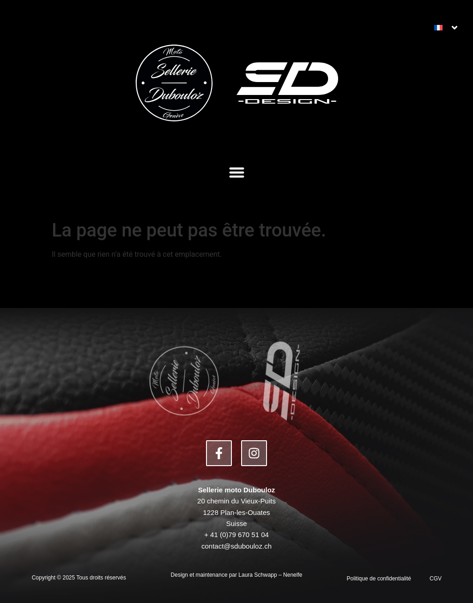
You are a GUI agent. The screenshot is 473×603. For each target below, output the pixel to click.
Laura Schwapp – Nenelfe (270, 575)
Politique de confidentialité (379, 578)
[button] (236, 172)
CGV (436, 578)
